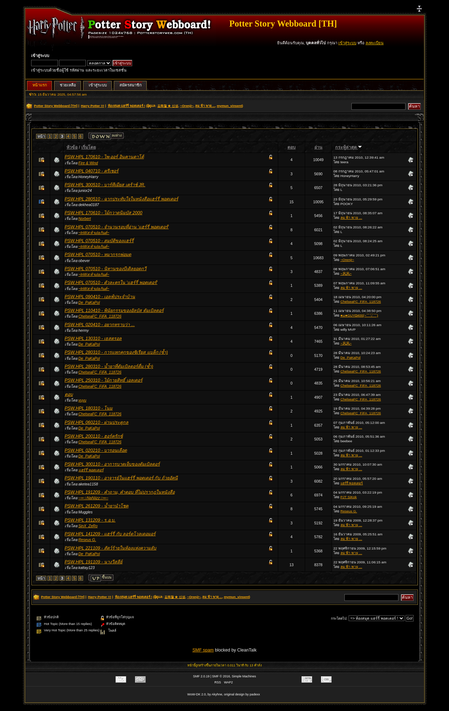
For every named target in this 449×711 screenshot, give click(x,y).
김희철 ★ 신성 (167, 106)
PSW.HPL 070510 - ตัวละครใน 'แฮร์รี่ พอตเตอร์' (111, 282)
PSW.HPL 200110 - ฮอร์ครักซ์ (94, 436)
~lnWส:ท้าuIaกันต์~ (93, 233)
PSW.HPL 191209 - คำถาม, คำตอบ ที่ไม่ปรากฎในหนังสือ (120, 492)
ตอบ (291, 147)
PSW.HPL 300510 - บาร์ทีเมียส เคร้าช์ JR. (105, 184)
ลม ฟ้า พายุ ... (205, 106)
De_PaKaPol (89, 302)
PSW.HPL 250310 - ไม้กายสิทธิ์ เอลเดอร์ (103, 380)
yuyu (82, 400)
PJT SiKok (348, 497)
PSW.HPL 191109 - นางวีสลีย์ (94, 561)
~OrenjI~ (186, 106)
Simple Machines (244, 676)
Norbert (84, 218)
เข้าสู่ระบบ (347, 43)
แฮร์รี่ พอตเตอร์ (91, 470)
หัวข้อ (71, 147)
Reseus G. (348, 511)
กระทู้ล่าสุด (348, 147)
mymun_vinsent (229, 106)
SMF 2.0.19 (201, 676)
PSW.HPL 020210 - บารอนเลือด (96, 450)
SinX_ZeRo (88, 526)
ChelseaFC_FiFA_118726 (360, 301)
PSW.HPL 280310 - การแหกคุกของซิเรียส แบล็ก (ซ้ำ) (116, 352)
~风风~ (346, 273)
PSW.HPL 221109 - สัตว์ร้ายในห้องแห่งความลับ (111, 548)
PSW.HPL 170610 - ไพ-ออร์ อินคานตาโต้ (104, 156)
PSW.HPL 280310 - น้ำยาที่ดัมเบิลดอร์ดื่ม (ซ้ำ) (109, 366)
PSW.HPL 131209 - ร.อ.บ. (90, 520)
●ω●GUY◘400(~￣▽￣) (359, 315)
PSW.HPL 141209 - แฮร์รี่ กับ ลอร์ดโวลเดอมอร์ (110, 533)
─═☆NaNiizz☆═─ (93, 498)
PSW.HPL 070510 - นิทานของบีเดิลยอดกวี (106, 268)
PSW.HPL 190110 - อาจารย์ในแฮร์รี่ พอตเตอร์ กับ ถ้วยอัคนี (121, 478)
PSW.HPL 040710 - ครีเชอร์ (92, 171)
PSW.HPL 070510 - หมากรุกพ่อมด (98, 254)
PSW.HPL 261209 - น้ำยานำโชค (97, 506)
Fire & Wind (88, 163)
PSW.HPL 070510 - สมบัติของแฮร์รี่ (99, 240)
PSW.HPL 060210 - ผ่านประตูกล (97, 422)
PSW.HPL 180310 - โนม (89, 408)
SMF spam (203, 650)
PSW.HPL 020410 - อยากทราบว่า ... (100, 324)
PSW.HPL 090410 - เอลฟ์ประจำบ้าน (100, 296)
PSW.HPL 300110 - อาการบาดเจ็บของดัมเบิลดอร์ (112, 464)
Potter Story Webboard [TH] (283, 23)
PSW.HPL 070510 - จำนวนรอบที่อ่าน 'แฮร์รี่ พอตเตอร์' (117, 226)
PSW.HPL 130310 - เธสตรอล (93, 338)
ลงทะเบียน (375, 43)
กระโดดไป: (339, 618)
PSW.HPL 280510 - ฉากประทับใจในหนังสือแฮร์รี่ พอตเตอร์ (121, 199)
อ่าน (318, 147)
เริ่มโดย (88, 147)
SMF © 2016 (221, 676)
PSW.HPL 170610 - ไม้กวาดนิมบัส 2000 (103, 212)
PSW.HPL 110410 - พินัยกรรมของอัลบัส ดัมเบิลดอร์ (114, 310)
